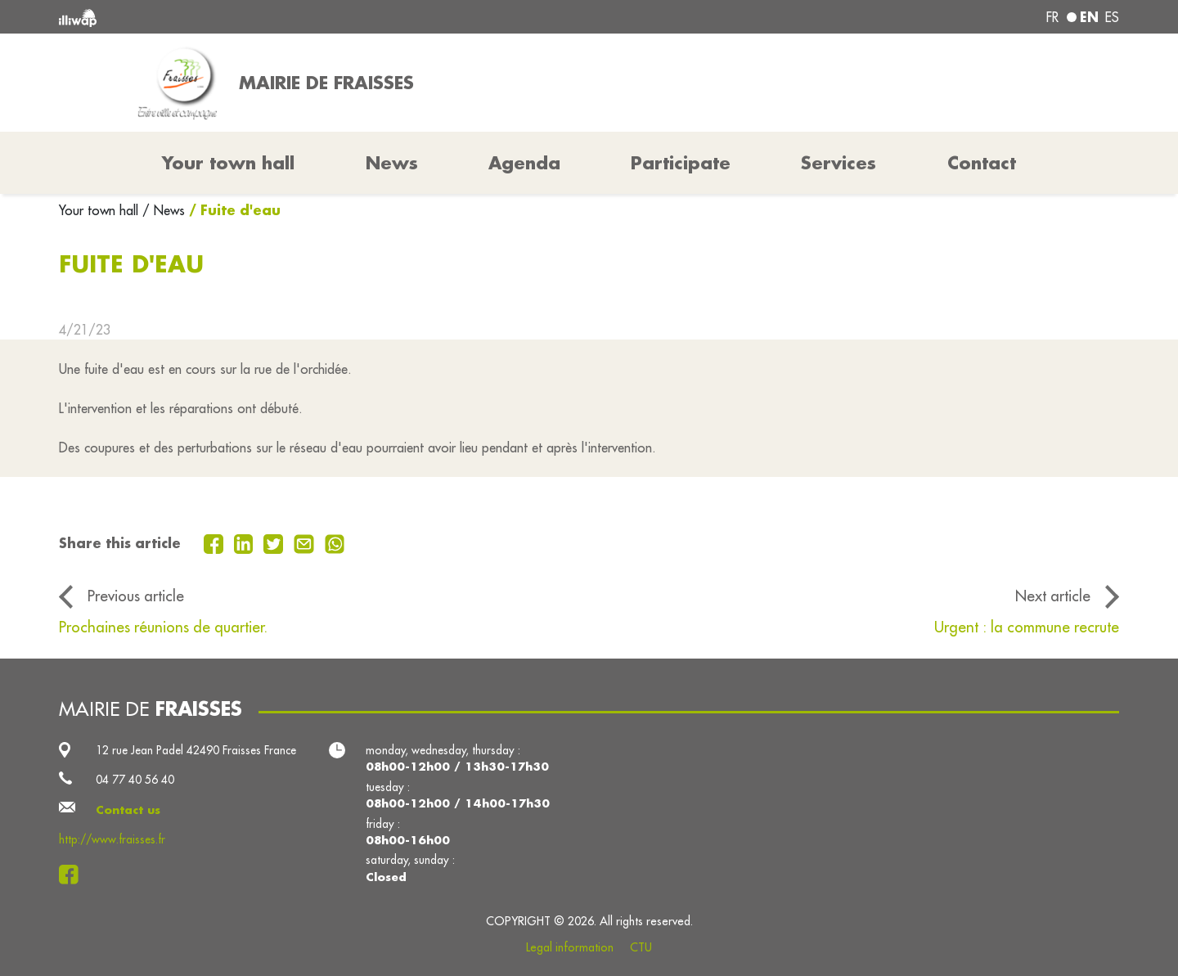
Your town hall (100, 210)
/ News (163, 210)
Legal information (570, 947)
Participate (681, 162)
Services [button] (838, 162)
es (1112, 17)
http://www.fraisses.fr (112, 839)
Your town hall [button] (228, 162)
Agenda (524, 162)
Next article (1052, 595)
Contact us (128, 810)
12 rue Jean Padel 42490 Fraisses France (196, 750)
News (392, 162)
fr (1052, 17)
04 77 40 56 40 (135, 779)
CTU (641, 947)
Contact (981, 162)
